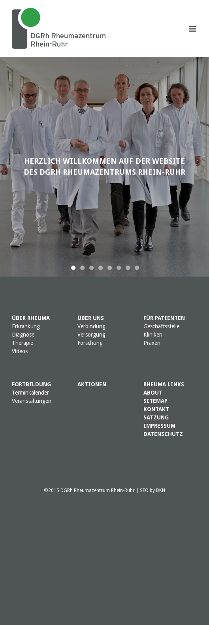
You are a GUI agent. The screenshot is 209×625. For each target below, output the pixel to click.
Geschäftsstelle (161, 326)
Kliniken (152, 334)
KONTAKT (156, 409)
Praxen (151, 343)
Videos (20, 351)
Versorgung (91, 334)
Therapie (22, 343)
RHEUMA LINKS (163, 384)
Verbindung (91, 326)
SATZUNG (156, 417)
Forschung (90, 343)
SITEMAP (155, 401)
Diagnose (23, 334)
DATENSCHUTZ (163, 434)
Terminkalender (30, 392)
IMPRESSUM (159, 426)
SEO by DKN (152, 490)
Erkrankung (26, 326)
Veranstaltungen (31, 401)
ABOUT (152, 392)
